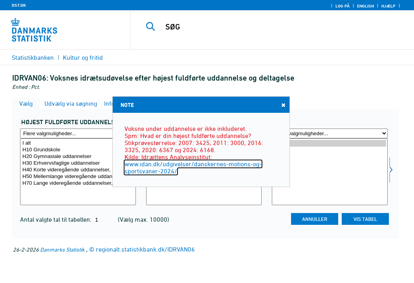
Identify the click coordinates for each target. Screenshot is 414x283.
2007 (329, 170)
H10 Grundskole (78, 150)
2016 (329, 156)
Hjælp (388, 6)
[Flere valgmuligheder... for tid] (330, 133)
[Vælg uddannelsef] (78, 171)
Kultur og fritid (83, 57)
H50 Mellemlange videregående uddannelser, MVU (78, 176)
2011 (329, 163)
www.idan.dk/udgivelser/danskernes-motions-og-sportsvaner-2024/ (193, 167)
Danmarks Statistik (62, 249)
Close (282, 104)
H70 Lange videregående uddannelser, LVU (78, 183)
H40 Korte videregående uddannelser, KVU (78, 170)
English (365, 6)
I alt (78, 143)
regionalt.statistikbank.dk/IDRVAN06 (145, 249)
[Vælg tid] (330, 171)
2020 (329, 150)
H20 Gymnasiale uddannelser (78, 156)
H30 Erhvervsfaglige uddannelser (78, 163)
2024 (329, 143)
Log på (342, 6)
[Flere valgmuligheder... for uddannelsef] (78, 133)
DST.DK (19, 5)
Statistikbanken (33, 57)
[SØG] (274, 27)
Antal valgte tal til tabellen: (56, 219)
